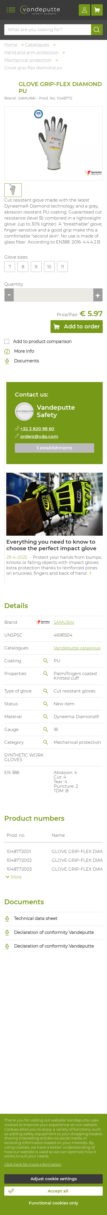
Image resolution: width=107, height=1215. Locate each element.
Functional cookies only (53, 1203)
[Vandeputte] (40, 10)
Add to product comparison (42, 341)
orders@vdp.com (39, 436)
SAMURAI (64, 622)
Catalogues (37, 44)
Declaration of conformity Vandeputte (49, 932)
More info (19, 351)
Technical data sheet (30, 918)
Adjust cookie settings (54, 1178)
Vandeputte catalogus (77, 648)
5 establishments (54, 447)
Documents (21, 361)
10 (49, 266)
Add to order (76, 327)
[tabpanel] (12, 190)
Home (10, 44)
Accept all (58, 1191)
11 (62, 266)
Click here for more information (32, 1164)
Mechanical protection (28, 60)
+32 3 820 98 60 (37, 428)
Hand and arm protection (31, 52)
